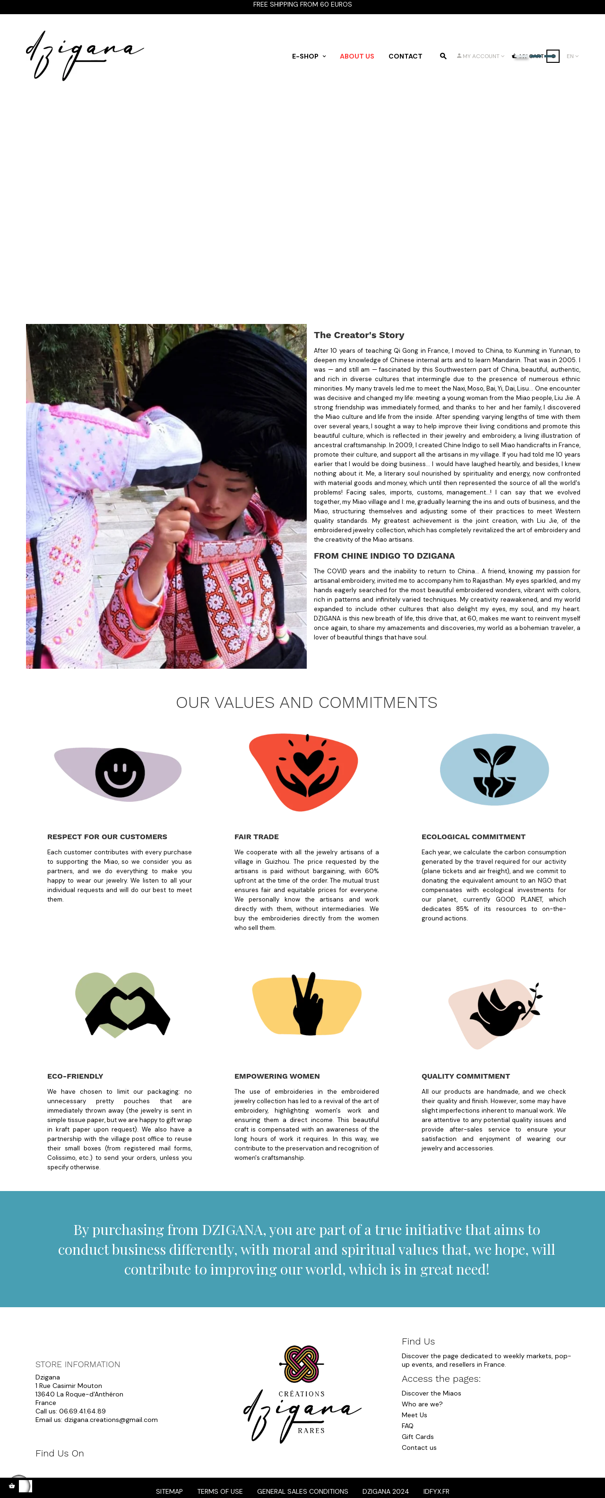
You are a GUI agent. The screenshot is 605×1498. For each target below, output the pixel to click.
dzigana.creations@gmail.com (111, 1419)
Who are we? (422, 1404)
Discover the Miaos (431, 1393)
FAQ (408, 1425)
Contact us (419, 1447)
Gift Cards (418, 1436)
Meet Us (414, 1415)
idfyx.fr (436, 1491)
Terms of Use (220, 1491)
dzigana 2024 (386, 1491)
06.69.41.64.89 (82, 1411)
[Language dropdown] (573, 56)
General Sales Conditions (302, 1491)
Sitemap (169, 1491)
